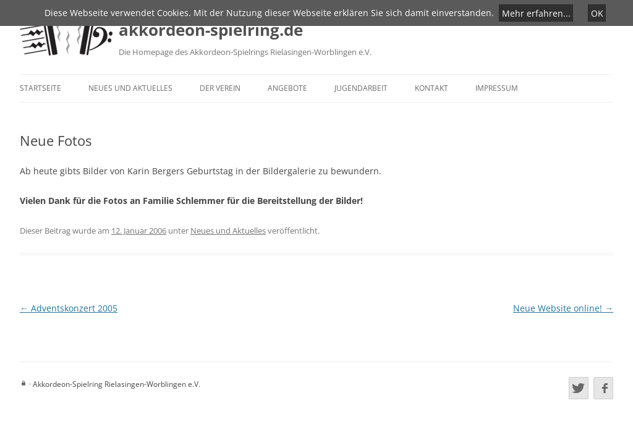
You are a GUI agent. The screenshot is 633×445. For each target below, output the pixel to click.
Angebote (287, 88)
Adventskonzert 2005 (68, 308)
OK (597, 13)
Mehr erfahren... (536, 13)
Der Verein (220, 88)
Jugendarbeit (361, 88)
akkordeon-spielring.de (211, 30)
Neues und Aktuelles (130, 88)
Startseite (40, 88)
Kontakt (431, 88)
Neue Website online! (563, 308)
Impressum (496, 88)
